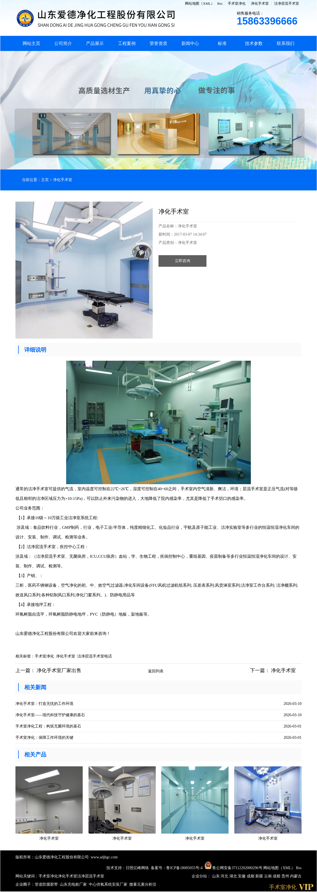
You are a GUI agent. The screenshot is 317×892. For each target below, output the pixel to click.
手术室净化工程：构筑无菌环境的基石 (48, 726)
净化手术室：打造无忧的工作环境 (44, 704)
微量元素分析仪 (142, 884)
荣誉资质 (158, 43)
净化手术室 (260, 3)
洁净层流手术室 (286, 3)
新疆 (259, 876)
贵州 (285, 876)
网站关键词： (27, 876)
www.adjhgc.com (104, 857)
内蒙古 (296, 876)
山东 (216, 876)
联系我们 (285, 43)
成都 (251, 876)
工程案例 (127, 43)
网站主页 (31, 43)
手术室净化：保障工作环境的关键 (44, 737)
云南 (268, 876)
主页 (45, 180)
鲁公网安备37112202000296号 (233, 868)
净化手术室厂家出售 (59, 670)
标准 (222, 43)
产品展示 (95, 43)
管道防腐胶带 (46, 884)
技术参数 (254, 43)
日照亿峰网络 (137, 868)
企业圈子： (25, 884)
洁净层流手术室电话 (94, 656)
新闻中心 (190, 43)
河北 (225, 876)
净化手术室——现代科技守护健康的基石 (50, 715)
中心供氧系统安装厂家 (108, 884)
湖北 (233, 876)
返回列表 (155, 671)
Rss (219, 3)
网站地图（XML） (199, 3)
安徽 (242, 876)
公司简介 (63, 43)
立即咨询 (182, 261)
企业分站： (201, 876)
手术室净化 (237, 3)
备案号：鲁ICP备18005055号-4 (176, 868)
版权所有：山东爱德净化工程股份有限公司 (52, 857)
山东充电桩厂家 (73, 884)
